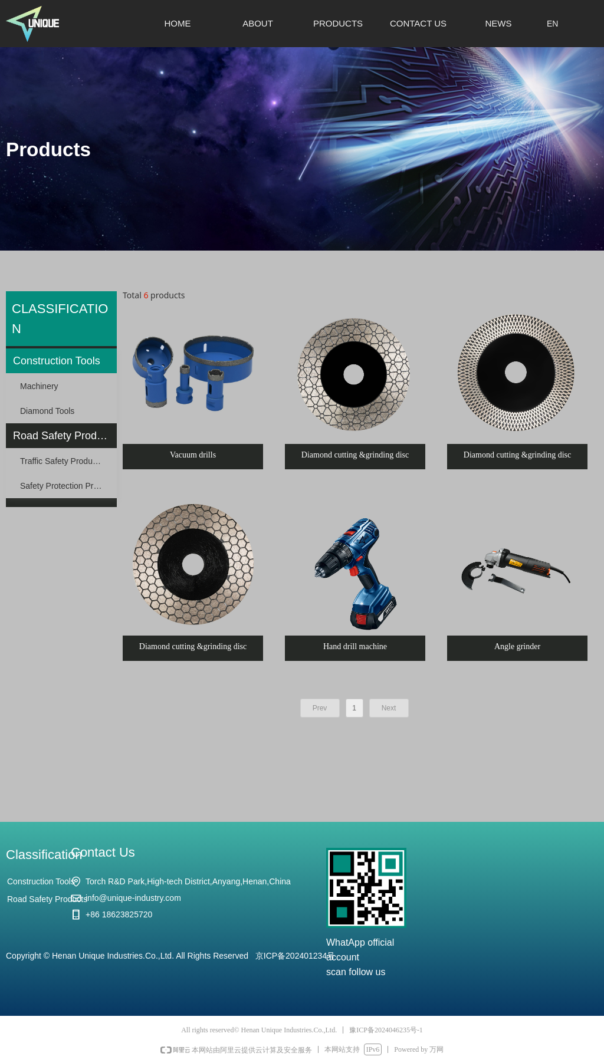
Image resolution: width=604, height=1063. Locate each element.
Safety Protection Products (68, 486)
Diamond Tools (47, 411)
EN (552, 23)
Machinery (39, 386)
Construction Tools (56, 361)
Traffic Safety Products (61, 461)
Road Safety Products (64, 436)
